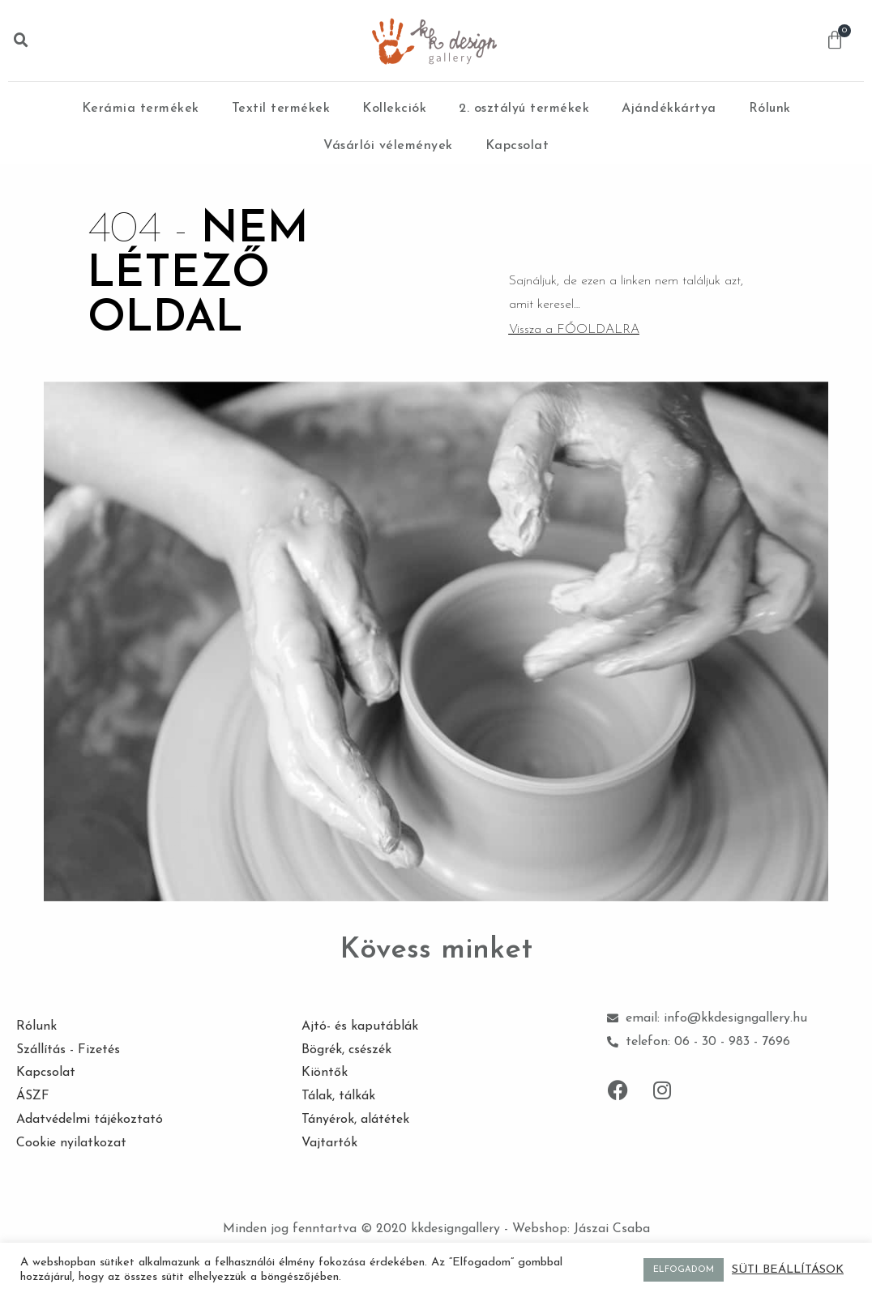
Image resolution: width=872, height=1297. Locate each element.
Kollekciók (394, 108)
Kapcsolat (517, 145)
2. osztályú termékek (524, 108)
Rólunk (770, 108)
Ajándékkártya (669, 108)
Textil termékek (281, 108)
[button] (21, 40)
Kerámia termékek (140, 108)
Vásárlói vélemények (388, 145)
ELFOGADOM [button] (683, 1269)
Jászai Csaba (612, 1228)
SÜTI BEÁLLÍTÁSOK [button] (788, 1270)
